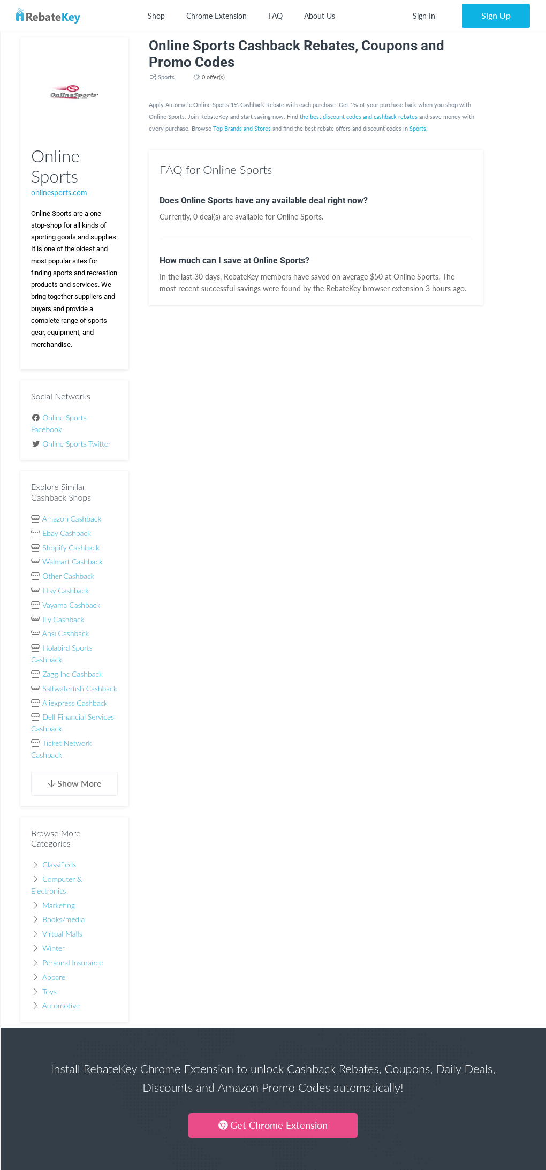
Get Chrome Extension (273, 1125)
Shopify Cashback (71, 547)
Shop (156, 15)
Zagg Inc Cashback (72, 673)
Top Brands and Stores (242, 128)
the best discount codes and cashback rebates (359, 116)
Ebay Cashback (66, 533)
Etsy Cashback (65, 590)
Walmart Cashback (72, 561)
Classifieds (59, 864)
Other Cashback (68, 575)
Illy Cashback (63, 619)
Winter (53, 948)
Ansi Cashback (65, 633)
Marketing (58, 905)
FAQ (275, 15)
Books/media (63, 919)
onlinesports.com (59, 192)
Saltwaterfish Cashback (79, 688)
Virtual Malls (62, 933)
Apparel (54, 977)
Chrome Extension (216, 15)
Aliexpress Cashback (75, 702)
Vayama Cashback (71, 604)
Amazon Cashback (71, 518)
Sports (166, 76)
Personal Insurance (72, 962)
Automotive (61, 1005)
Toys (49, 991)
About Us (319, 15)
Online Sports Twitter (76, 443)
